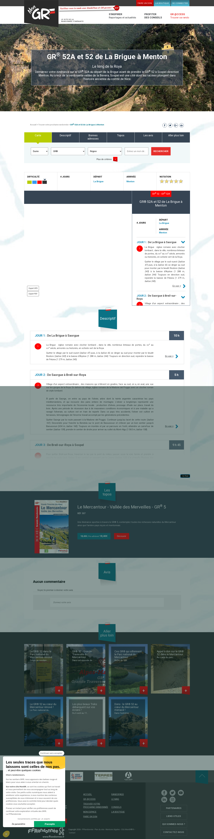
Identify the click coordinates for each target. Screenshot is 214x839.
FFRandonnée (87, 829)
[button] (6, 834)
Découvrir (121, 536)
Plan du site (99, 829)
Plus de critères (104, 159)
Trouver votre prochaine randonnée (53, 125)
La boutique (162, 3)
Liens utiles (173, 816)
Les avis (148, 135)
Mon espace (89, 812)
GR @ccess (89, 799)
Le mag (115, 799)
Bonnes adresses (93, 137)
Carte (38, 135)
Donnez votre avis (62, 602)
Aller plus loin (176, 135)
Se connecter (180, 3)
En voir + (177, 286)
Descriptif (65, 135)
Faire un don (145, 3)
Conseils (116, 807)
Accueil (33, 125)
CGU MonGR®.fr (127, 829)
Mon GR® (41, 13)
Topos (120, 135)
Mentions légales (113, 829)
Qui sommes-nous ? (173, 824)
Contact (72, 833)
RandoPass (117, 794)
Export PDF (33, 294)
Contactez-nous (173, 832)
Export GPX (33, 288)
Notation (165, 176)
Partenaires (173, 808)
